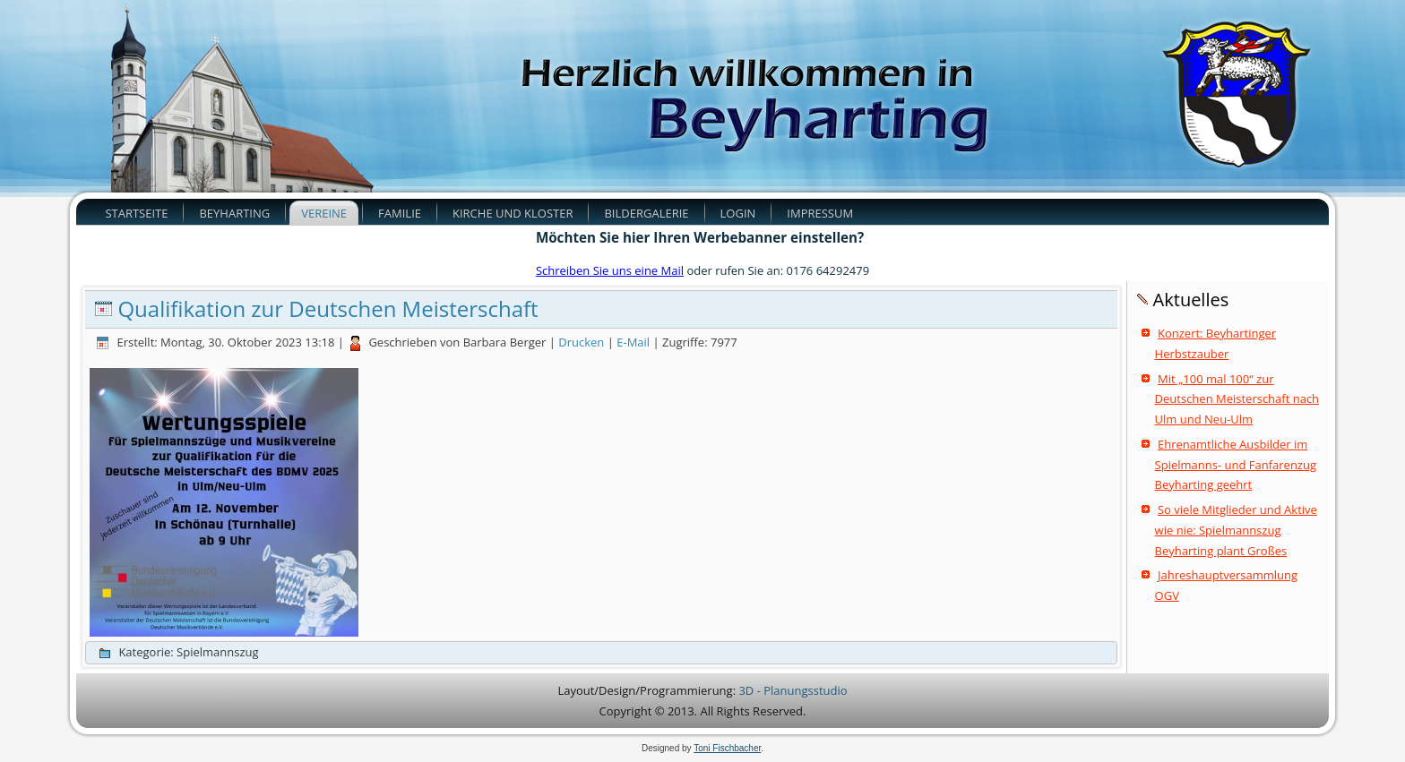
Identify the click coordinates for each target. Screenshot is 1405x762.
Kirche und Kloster (513, 213)
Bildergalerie (646, 213)
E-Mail (634, 342)
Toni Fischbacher (727, 748)
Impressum (820, 213)
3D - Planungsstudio (792, 690)
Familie (399, 213)
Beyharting (234, 213)
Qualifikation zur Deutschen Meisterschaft (327, 308)
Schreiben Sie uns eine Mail (610, 270)
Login (738, 213)
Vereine (324, 213)
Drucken (582, 342)
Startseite (136, 213)
